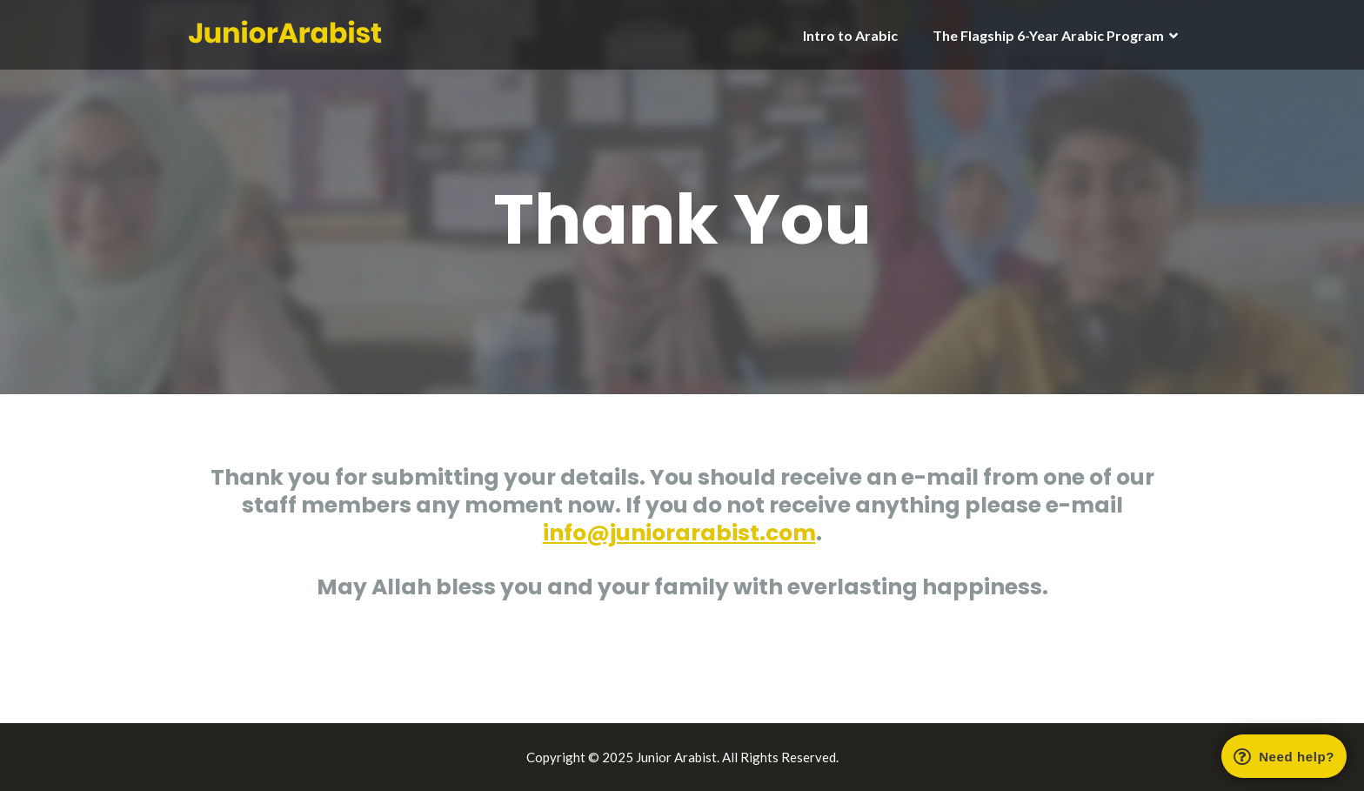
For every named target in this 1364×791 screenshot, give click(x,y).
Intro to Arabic (850, 35)
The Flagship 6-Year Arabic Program (1048, 35)
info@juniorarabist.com (679, 533)
